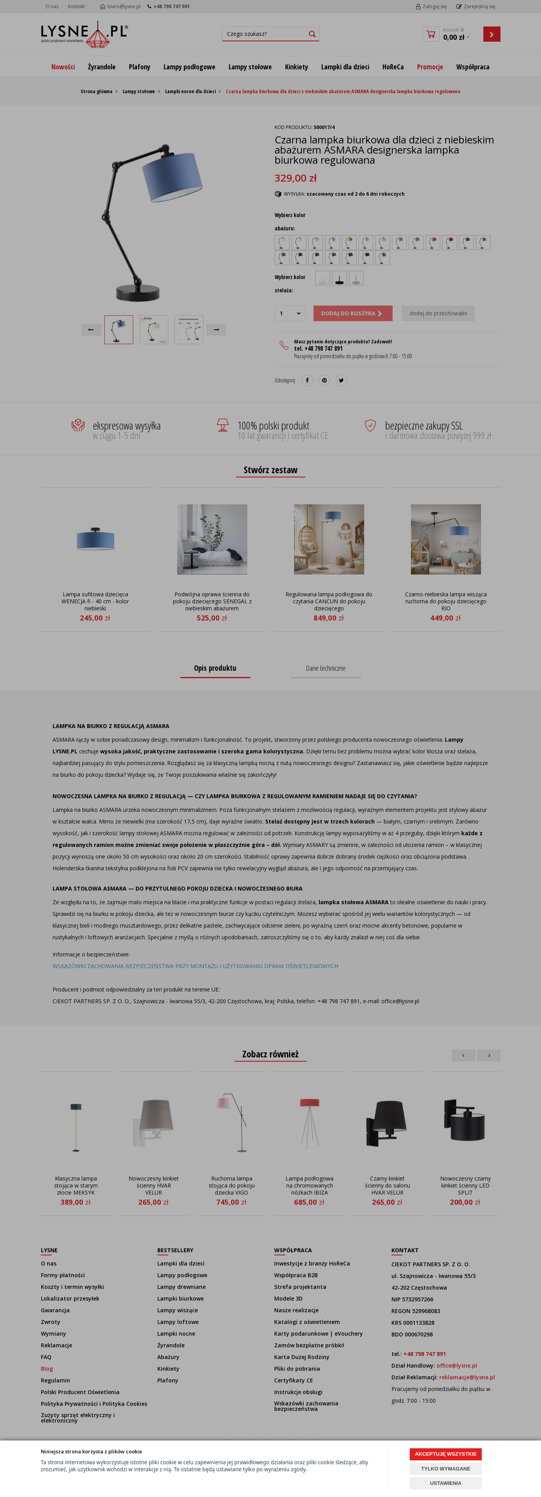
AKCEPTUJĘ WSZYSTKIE (445, 1454)
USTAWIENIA (446, 1483)
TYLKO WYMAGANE (445, 1469)
